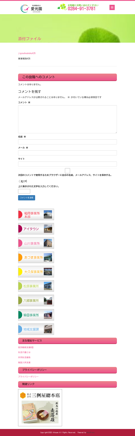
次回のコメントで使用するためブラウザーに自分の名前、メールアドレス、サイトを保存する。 (65, 175)
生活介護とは (24, 352)
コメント (24, 102)
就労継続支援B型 (26, 347)
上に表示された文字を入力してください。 (39, 186)
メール (23, 148)
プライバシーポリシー (28, 377)
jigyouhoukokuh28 (26, 53)
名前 (22, 137)
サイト (21, 159)
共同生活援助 (24, 357)
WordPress (91, 432)
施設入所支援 (24, 362)
